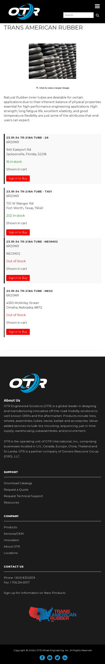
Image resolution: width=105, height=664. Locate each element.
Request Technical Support (23, 496)
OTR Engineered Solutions (24, 19)
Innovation (11, 540)
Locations (11, 553)
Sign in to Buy (18, 178)
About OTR (12, 546)
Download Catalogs (18, 483)
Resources (11, 502)
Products (10, 527)
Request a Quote (16, 489)
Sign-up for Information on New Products (34, 593)
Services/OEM (14, 533)
